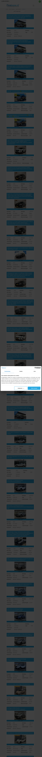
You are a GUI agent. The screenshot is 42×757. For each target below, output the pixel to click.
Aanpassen (21, 388)
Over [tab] (35, 371)
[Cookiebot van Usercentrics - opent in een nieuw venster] (35, 368)
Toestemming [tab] (7, 371)
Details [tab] (21, 371)
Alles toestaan (34, 388)
